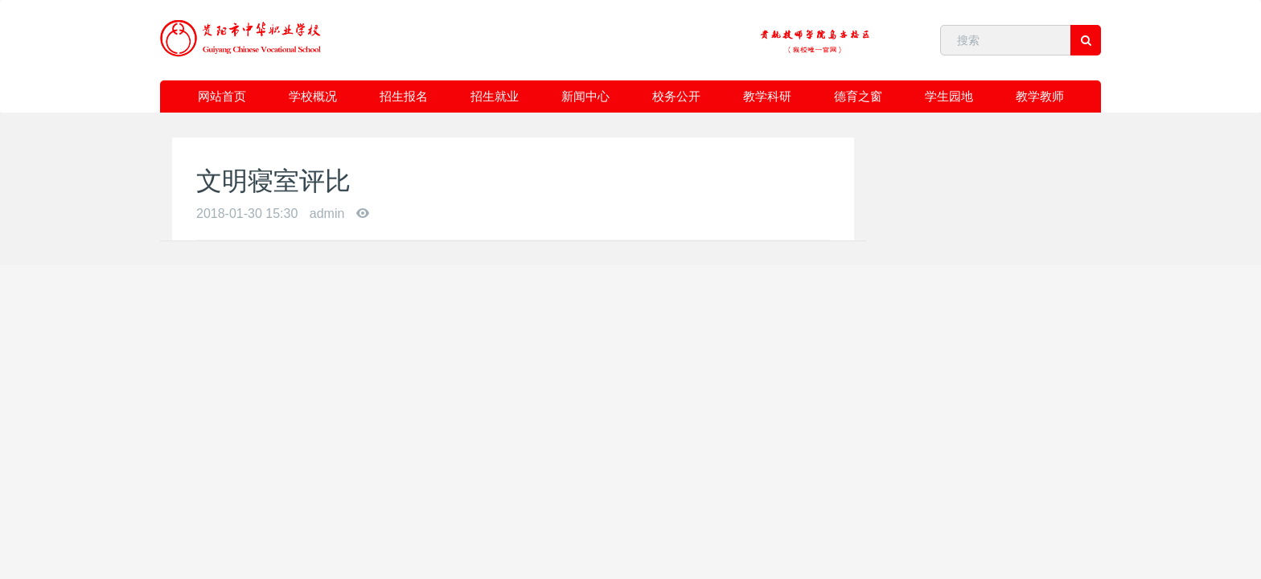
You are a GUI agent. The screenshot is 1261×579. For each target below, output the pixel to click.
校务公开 (676, 96)
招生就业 (494, 96)
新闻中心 (585, 96)
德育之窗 (858, 96)
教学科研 (767, 96)
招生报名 (404, 96)
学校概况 (313, 96)
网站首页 (222, 96)
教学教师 (1040, 96)
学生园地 (949, 96)
